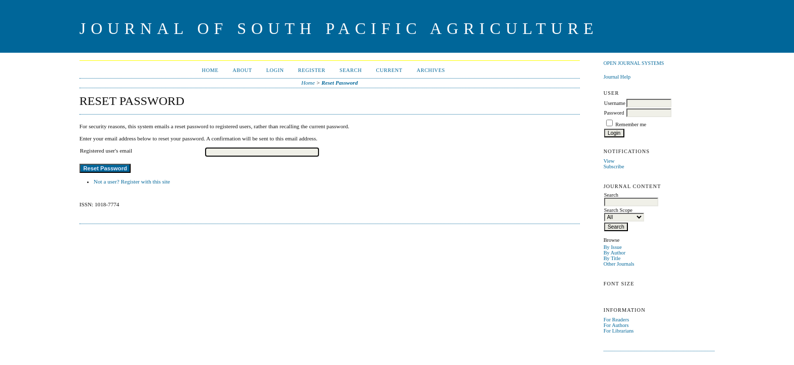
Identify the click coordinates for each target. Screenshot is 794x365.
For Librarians (619, 331)
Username (614, 103)
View (609, 161)
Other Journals (619, 264)
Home (210, 70)
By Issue (613, 247)
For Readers (616, 319)
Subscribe (614, 166)
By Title (612, 258)
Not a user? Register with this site (132, 181)
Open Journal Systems (634, 63)
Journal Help (617, 77)
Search (350, 70)
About (242, 70)
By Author (615, 253)
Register (312, 70)
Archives (431, 70)
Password (614, 113)
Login (275, 70)
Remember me (630, 124)
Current (389, 70)
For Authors (616, 325)
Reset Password (340, 83)
